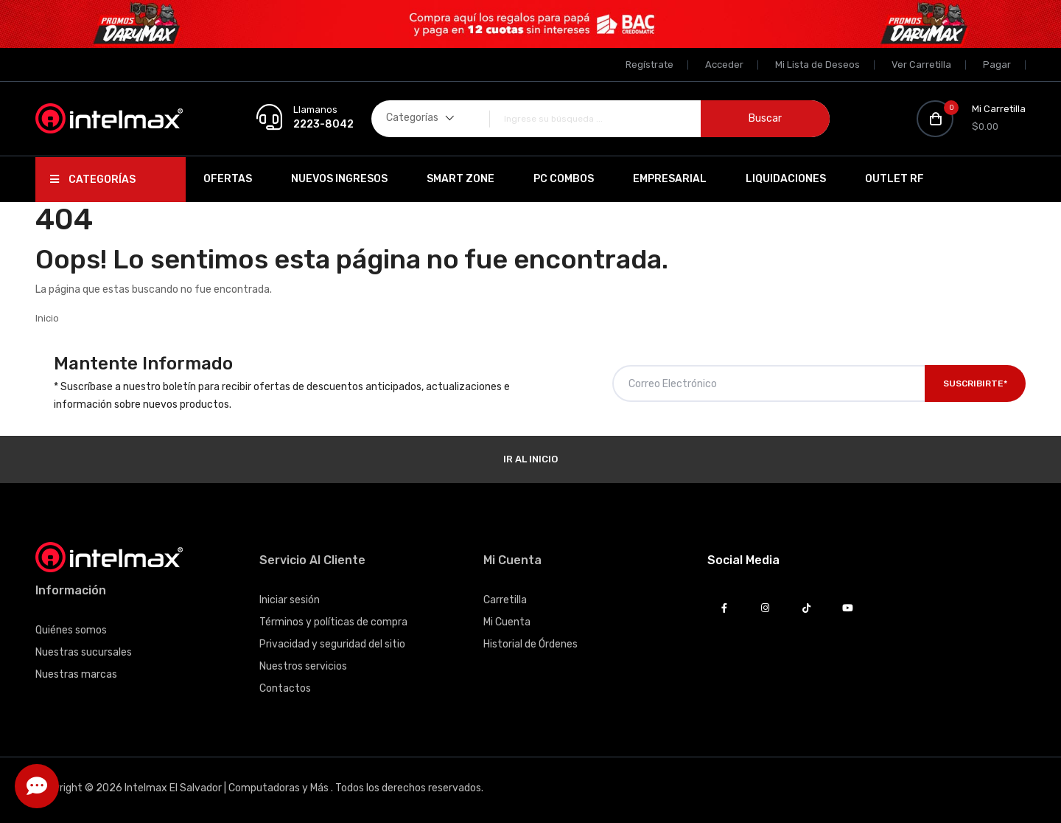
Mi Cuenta (506, 622)
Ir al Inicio (530, 459)
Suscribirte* (975, 383)
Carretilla (505, 600)
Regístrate (649, 64)
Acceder (724, 64)
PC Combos (563, 179)
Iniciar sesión (289, 600)
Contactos (285, 688)
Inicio (47, 318)
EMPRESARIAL (670, 179)
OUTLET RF (894, 179)
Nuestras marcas (76, 674)
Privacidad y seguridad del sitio (332, 644)
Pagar (997, 64)
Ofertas (227, 179)
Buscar (765, 118)
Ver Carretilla (921, 64)
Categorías (93, 179)
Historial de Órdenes (530, 644)
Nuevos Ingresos (339, 179)
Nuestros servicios (303, 666)
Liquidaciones (786, 179)
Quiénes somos (71, 630)
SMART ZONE (460, 179)
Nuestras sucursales (83, 652)
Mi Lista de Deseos (817, 64)
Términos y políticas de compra (333, 622)
